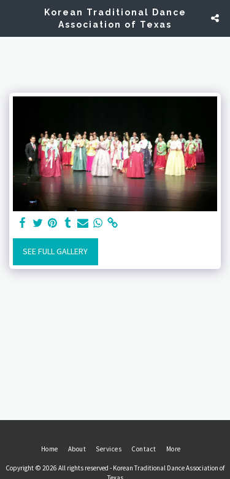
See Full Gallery (55, 251)
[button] (13, 17)
